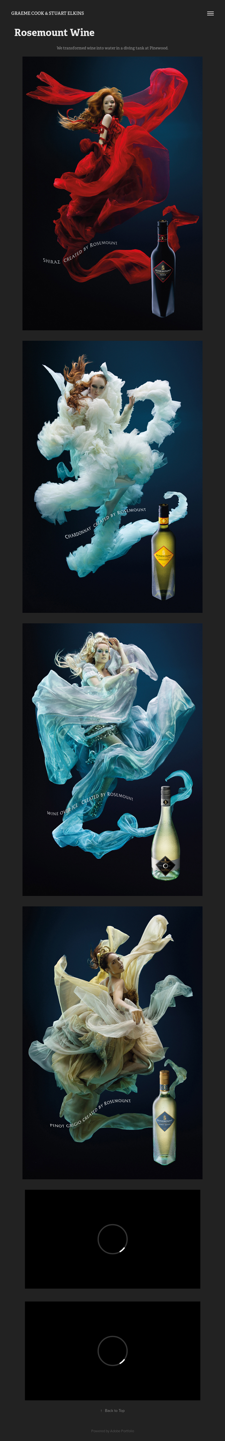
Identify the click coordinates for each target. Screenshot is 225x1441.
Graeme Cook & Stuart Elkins (47, 13)
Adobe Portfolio (122, 1430)
